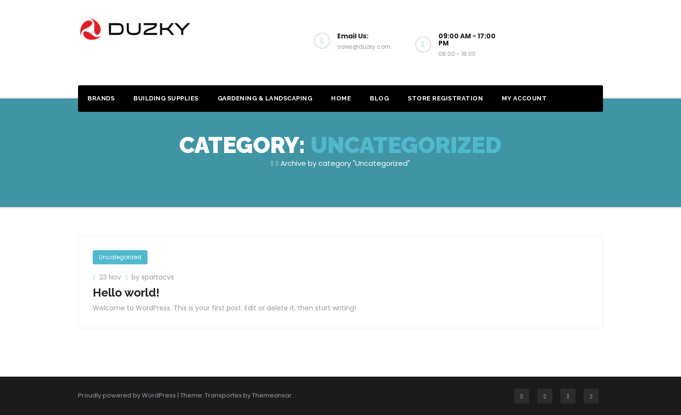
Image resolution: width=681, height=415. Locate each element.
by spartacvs (152, 277)
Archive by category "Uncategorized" (345, 163)
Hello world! (126, 292)
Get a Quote (562, 41)
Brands (100, 98)
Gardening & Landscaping (265, 98)
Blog (379, 98)
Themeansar (272, 395)
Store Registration (445, 98)
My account (524, 98)
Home (341, 98)
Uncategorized (120, 257)
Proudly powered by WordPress (127, 395)
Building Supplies (166, 98)
